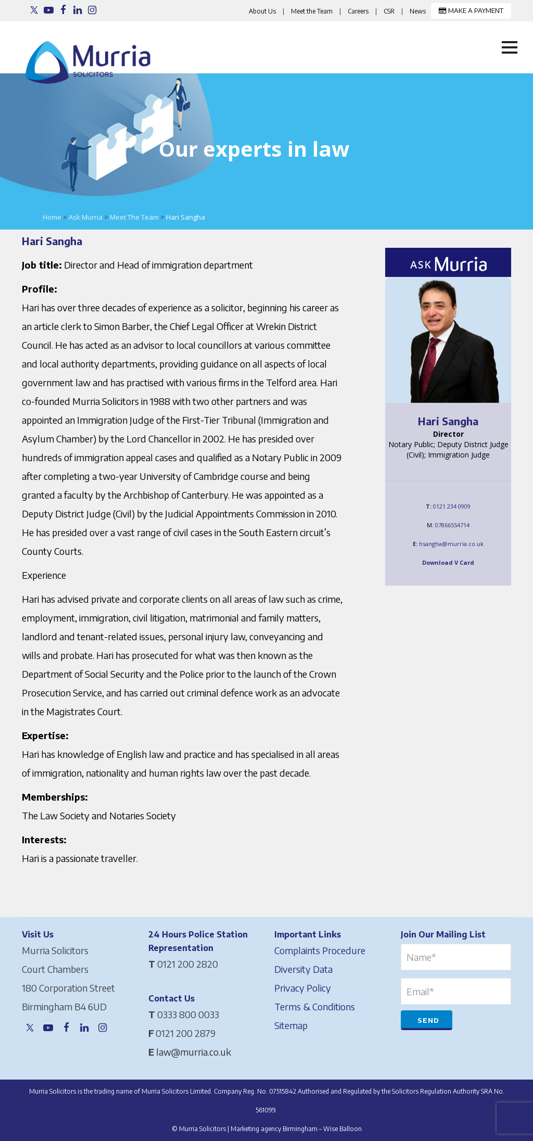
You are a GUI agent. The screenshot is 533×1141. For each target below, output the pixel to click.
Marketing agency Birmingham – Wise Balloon (296, 1129)
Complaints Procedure (319, 950)
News (418, 11)
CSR (389, 11)
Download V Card (448, 562)
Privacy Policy (302, 988)
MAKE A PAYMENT (471, 10)
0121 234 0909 (452, 506)
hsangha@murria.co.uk (451, 544)
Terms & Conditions (314, 1006)
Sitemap (291, 1025)
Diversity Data (303, 969)
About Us (262, 11)
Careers (358, 11)
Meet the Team (312, 11)
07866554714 (452, 525)
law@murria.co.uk (193, 1052)
